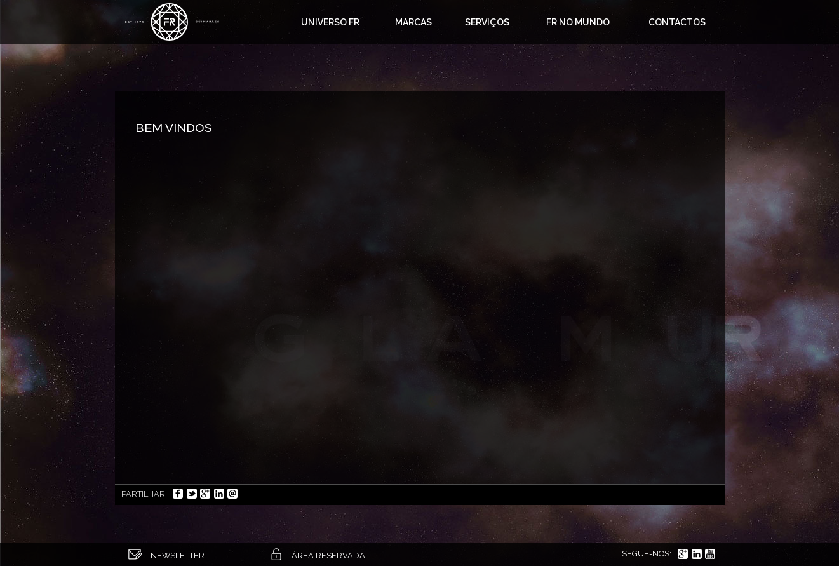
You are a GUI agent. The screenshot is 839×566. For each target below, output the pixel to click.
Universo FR (330, 22)
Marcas (413, 22)
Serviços (487, 22)
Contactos (677, 22)
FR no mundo (578, 22)
